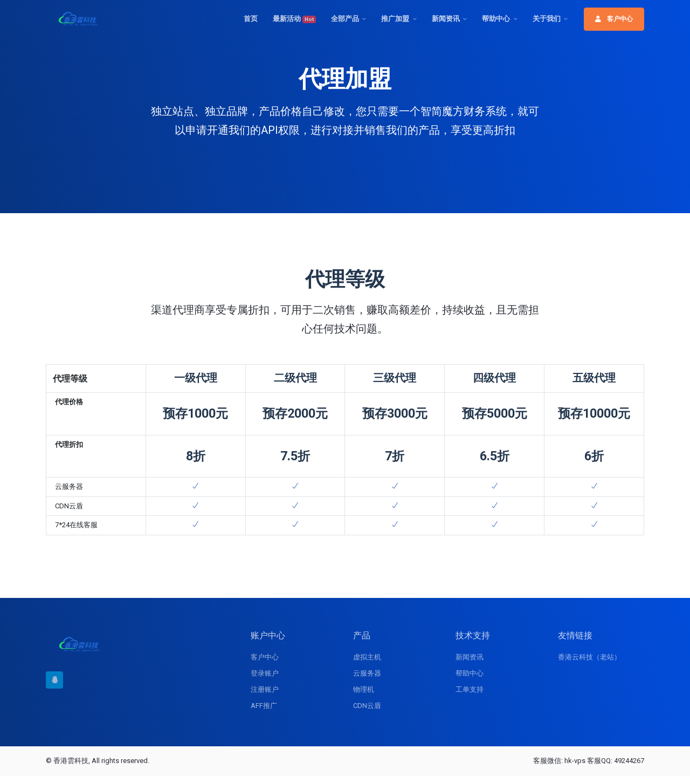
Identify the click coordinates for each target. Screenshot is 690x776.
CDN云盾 (367, 706)
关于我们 (547, 19)
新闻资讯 (446, 19)
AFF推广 (264, 706)
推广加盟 (395, 19)
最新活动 (294, 19)
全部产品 (345, 19)
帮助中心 (496, 19)
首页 (251, 19)
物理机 (363, 689)
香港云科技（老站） (589, 657)
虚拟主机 (367, 657)
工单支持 (470, 689)
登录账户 (265, 673)
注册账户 (265, 689)
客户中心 (614, 19)
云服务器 (367, 673)
